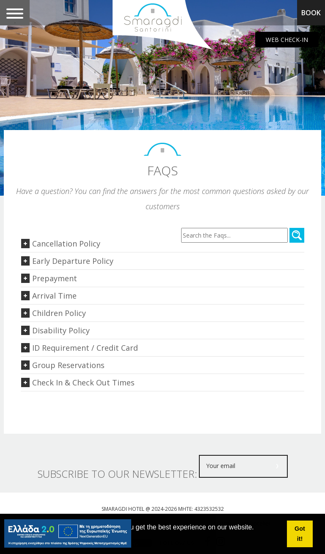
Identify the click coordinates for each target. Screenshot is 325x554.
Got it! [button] (300, 533)
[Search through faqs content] (234, 235)
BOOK (311, 12)
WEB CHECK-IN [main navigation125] (287, 40)
